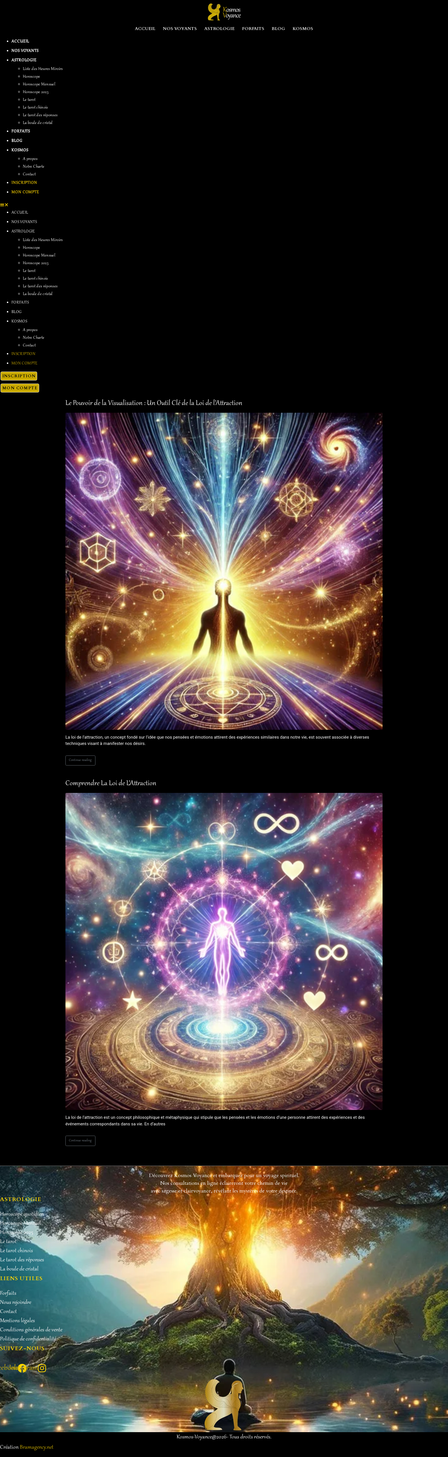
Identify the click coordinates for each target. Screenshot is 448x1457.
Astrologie (219, 28)
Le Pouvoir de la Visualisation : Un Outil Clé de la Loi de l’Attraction (153, 403)
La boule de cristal (38, 123)
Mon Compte (25, 192)
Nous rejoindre (15, 1302)
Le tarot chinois (35, 107)
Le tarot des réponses (40, 115)
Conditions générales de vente (31, 1330)
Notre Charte (33, 166)
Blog (278, 28)
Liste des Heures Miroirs (43, 69)
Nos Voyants (180, 28)
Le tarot (29, 100)
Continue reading (80, 760)
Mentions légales (17, 1321)
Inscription (24, 183)
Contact (29, 174)
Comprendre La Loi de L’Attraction (110, 783)
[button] (224, 205)
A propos (30, 159)
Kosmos (303, 28)
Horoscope (31, 76)
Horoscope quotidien (22, 1214)
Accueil (145, 28)
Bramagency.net (36, 1447)
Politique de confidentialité (28, 1339)
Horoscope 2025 (36, 92)
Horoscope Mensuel (39, 84)
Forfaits (253, 28)
